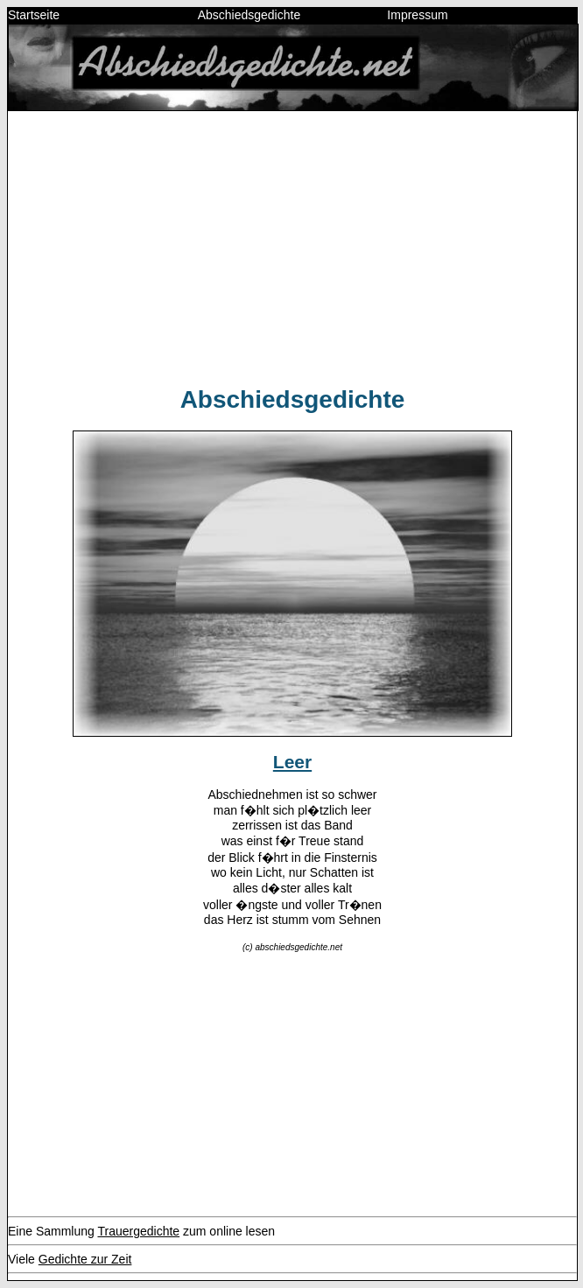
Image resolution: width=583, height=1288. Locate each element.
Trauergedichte (138, 1231)
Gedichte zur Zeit (85, 1259)
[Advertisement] (292, 247)
